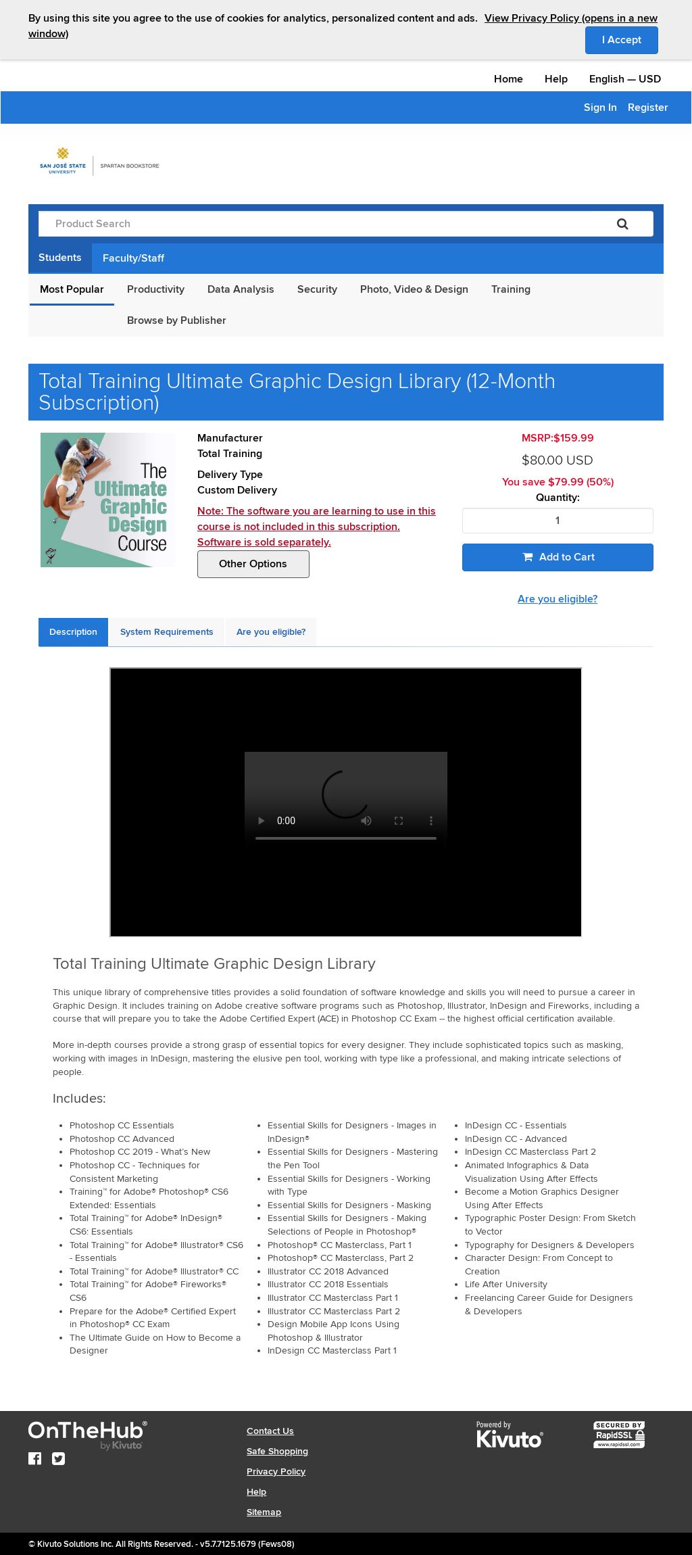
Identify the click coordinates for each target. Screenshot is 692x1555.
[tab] (73, 632)
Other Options (253, 564)
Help (556, 79)
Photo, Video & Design (414, 289)
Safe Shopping (277, 1451)
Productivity (155, 289)
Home (508, 79)
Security (317, 289)
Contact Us (270, 1431)
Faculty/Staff (133, 258)
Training (510, 289)
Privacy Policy (276, 1471)
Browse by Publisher (176, 320)
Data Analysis (240, 289)
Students (60, 257)
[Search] (623, 223)
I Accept (630, 39)
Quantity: (558, 498)
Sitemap (264, 1512)
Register (648, 107)
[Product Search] (316, 224)
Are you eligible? (557, 599)
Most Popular (72, 289)
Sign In (600, 107)
